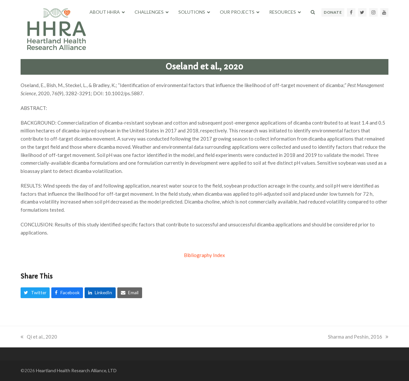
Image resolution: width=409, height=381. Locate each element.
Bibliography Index (204, 255)
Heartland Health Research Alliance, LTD (76, 370)
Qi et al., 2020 (39, 337)
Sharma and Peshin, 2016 (358, 337)
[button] (312, 12)
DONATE (333, 12)
